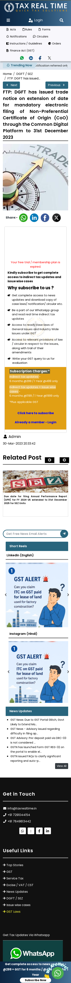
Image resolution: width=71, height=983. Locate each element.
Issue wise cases (18, 905)
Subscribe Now (35, 980)
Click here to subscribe (35, 413)
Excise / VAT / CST (20, 885)
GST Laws (13, 911)
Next (11, 85)
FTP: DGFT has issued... (23, 78)
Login (35, 20)
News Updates (17, 891)
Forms (44, 29)
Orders (54, 43)
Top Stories (14, 865)
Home (7, 74)
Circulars (40, 36)
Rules (27, 29)
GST (9, 872)
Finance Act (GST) (20, 50)
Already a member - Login (35, 422)
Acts (11, 29)
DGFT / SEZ (24, 74)
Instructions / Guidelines (24, 43)
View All (61, 766)
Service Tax (14, 878)
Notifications (16, 36)
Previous (57, 85)
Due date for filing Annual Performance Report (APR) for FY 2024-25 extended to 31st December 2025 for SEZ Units (35, 500)
